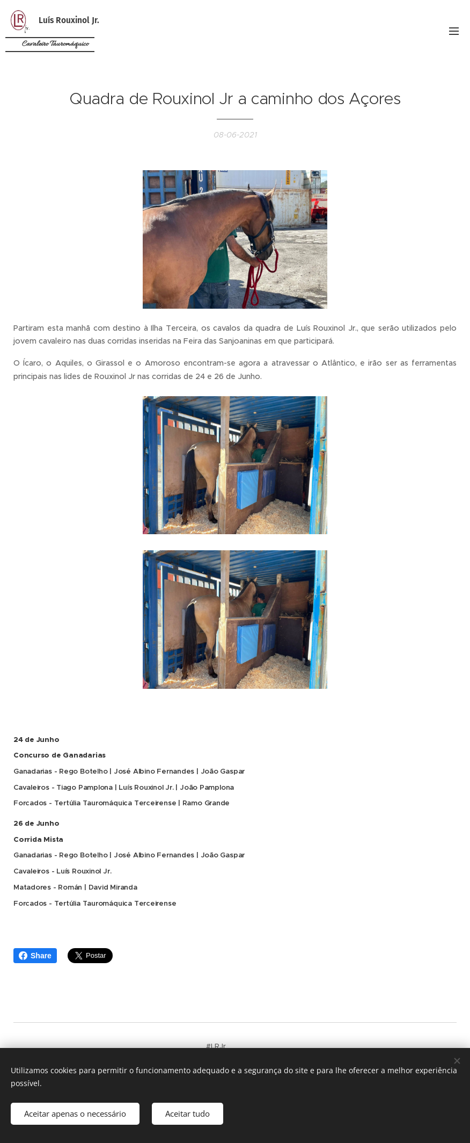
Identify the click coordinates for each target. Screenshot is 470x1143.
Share (35, 955)
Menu (454, 31)
